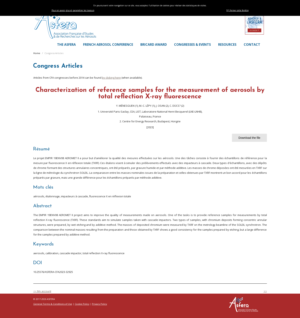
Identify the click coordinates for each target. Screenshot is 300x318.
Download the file (249, 137)
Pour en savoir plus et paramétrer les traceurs (73, 10)
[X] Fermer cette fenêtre (237, 10)
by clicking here (111, 77)
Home (36, 53)
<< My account (42, 291)
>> (265, 291)
